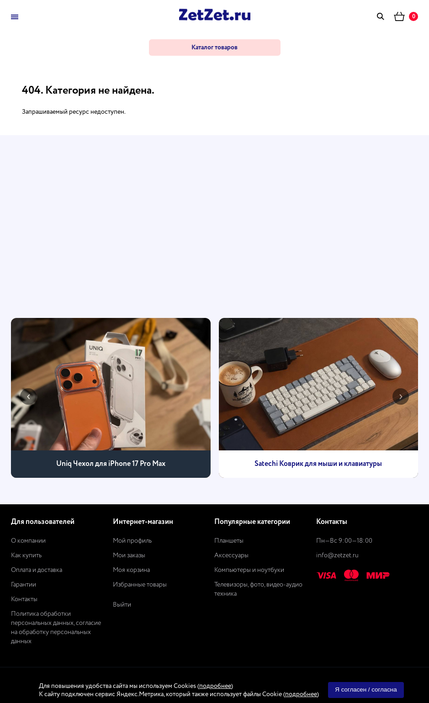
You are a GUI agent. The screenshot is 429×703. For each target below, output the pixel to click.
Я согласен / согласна (366, 689)
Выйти (122, 605)
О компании (28, 541)
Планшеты (229, 541)
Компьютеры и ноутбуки (249, 570)
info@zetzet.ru (337, 555)
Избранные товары (140, 584)
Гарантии (23, 584)
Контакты (24, 599)
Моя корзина (131, 570)
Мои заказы (129, 555)
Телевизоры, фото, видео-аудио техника (258, 589)
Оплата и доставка (36, 570)
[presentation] (28, 396)
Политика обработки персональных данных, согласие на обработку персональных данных (56, 628)
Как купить (26, 555)
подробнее (215, 686)
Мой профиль (132, 541)
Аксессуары (231, 555)
